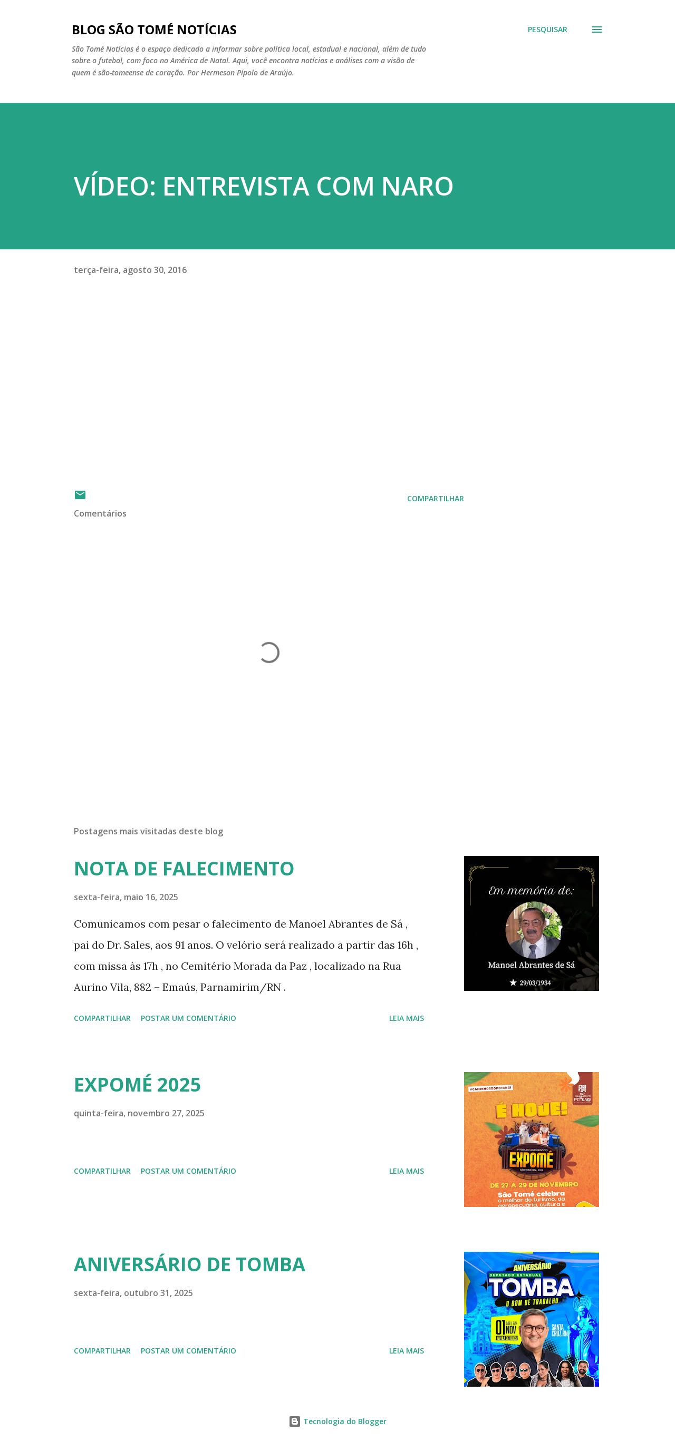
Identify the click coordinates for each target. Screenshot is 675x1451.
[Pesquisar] (547, 29)
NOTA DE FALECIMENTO (184, 868)
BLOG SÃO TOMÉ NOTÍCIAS (154, 29)
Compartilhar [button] (435, 498)
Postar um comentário (188, 1018)
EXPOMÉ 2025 (137, 1084)
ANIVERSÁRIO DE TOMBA (189, 1264)
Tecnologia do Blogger (337, 1421)
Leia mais (406, 1018)
